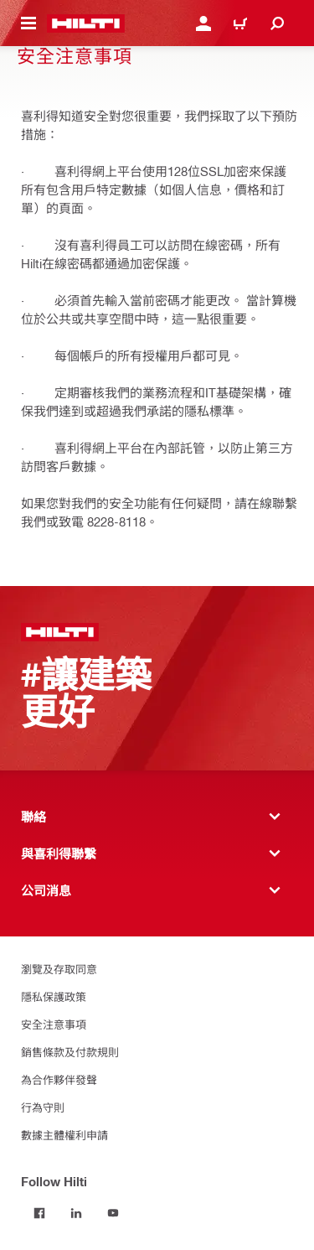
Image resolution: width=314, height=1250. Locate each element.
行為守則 (42, 1107)
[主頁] (86, 23)
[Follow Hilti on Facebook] (39, 1213)
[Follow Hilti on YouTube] (113, 1213)
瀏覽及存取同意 (59, 968)
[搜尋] (277, 23)
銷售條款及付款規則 (70, 1051)
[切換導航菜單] (28, 23)
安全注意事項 (53, 1024)
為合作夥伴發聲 (59, 1079)
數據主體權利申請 (64, 1134)
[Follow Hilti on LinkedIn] (76, 1213)
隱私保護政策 (53, 996)
